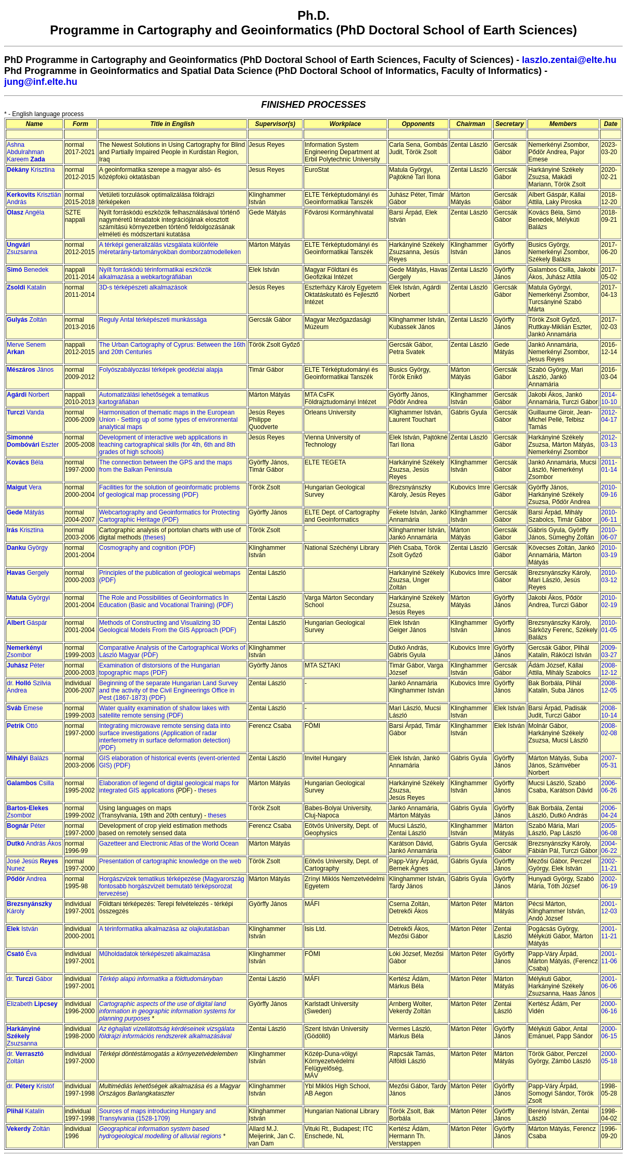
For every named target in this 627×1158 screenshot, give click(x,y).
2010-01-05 (609, 626)
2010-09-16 (609, 491)
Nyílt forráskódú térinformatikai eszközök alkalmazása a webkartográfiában (155, 273)
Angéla (25, 212)
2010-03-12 (609, 576)
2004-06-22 (609, 847)
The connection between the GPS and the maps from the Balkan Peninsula (165, 466)
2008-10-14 (609, 711)
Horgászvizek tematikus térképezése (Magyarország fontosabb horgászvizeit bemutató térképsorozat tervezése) (171, 886)
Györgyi (28, 597)
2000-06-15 (609, 1032)
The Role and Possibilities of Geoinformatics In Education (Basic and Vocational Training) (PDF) (166, 601)
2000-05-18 (609, 1057)
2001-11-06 (609, 957)
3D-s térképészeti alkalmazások (143, 287)
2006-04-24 (609, 811)
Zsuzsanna (22, 248)
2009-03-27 (609, 651)
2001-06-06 (609, 982)
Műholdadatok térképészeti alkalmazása (154, 954)
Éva (21, 954)
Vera (24, 487)
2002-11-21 (609, 865)
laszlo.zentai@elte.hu (569, 60)
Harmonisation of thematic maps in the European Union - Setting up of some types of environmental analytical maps (168, 420)
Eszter (33, 441)
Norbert (28, 394)
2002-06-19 (609, 882)
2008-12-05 (609, 686)
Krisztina (31, 169)
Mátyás (25, 512)
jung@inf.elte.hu (41, 82)
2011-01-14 (609, 466)
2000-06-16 (609, 1007)
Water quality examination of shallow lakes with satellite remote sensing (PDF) (164, 711)
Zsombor (24, 651)
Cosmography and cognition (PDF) (147, 547)
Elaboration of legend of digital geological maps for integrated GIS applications (169, 786)
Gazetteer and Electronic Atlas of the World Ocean (169, 843)
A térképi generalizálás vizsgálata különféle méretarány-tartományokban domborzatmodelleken (170, 248)
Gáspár (27, 622)
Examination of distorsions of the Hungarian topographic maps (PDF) (159, 669)
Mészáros (21, 369)
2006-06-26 (609, 786)
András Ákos (34, 843)
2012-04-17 (609, 416)
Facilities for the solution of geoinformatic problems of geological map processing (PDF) (169, 491)
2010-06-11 (609, 516)
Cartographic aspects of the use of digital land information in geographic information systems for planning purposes (167, 1011)
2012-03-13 (609, 441)
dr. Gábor (30, 979)
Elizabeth (32, 1004)
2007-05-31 (609, 761)
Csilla (30, 783)
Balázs (27, 758)
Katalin (26, 287)
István (22, 929)
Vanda (25, 412)
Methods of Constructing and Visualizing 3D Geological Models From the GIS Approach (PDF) (167, 626)
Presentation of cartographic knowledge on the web (170, 861)
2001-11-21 (609, 932)
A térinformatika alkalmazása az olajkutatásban (164, 929)
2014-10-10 (609, 398)
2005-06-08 (609, 829)
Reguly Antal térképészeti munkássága (153, 319)
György (27, 547)
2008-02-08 (609, 729)
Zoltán (27, 319)
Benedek (27, 269)
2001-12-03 (609, 907)
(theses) (154, 537)
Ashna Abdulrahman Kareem (26, 152)
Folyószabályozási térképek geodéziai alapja (160, 369)
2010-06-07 (609, 533)
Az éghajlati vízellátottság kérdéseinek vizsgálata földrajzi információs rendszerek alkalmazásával (166, 1032)
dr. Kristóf (30, 1086)
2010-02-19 (609, 601)
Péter (26, 665)
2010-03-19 (609, 551)
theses (207, 790)
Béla (25, 462)
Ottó (22, 725)
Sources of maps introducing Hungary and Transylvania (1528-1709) (157, 1114)
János (44, 369)
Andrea (26, 879)
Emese (25, 708)
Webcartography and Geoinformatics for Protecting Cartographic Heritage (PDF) (169, 516)
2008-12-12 (609, 669)
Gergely (28, 572)
